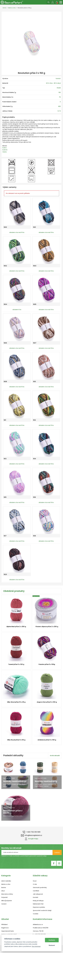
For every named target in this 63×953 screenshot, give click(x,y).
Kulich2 (4, 150)
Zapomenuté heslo (7, 931)
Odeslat (57, 852)
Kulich (4, 148)
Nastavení (52, 945)
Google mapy (31, 839)
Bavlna (3, 887)
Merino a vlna (12, 8)
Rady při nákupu (38, 901)
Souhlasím (52, 940)
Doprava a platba (39, 907)
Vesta (4, 152)
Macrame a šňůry (7, 894)
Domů (4, 8)
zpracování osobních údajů (38, 856)
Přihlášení (4, 924)
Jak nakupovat (38, 894)
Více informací (36, 946)
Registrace (5, 928)
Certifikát (36, 891)
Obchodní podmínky (40, 887)
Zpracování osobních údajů (42, 910)
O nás (35, 884)
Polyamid (4, 897)
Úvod (34, 881)
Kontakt (35, 897)
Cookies (35, 914)
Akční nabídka (6, 881)
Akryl (3, 891)
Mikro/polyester (6, 901)
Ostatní (3, 904)
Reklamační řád (38, 904)
